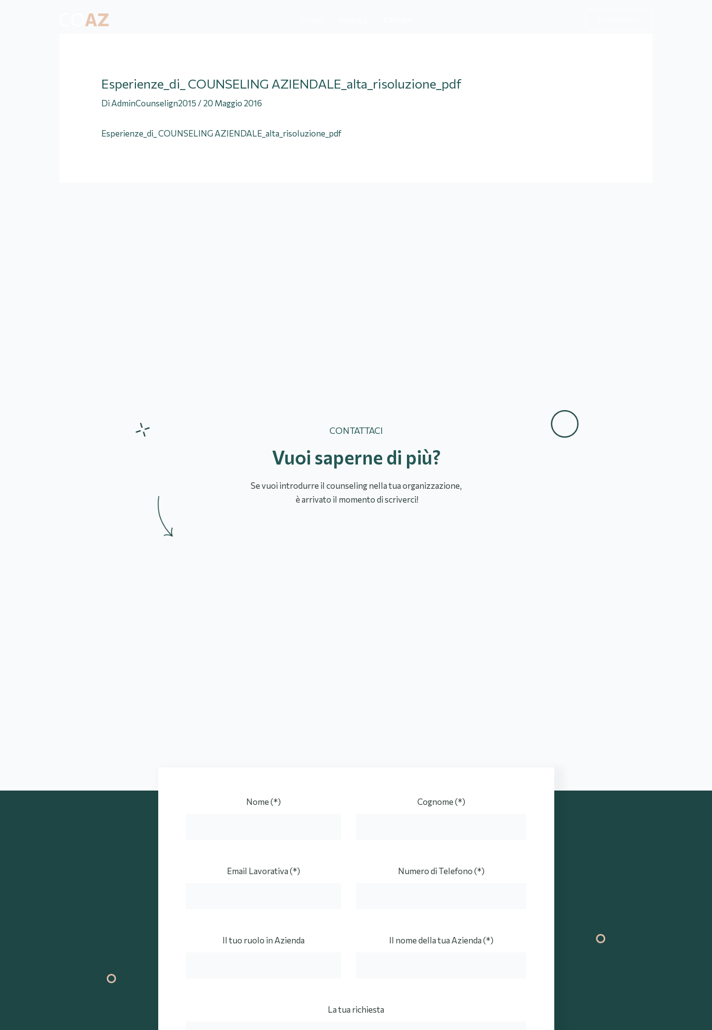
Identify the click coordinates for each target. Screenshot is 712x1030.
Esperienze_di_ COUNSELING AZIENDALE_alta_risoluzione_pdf (221, 133)
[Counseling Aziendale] (84, 18)
